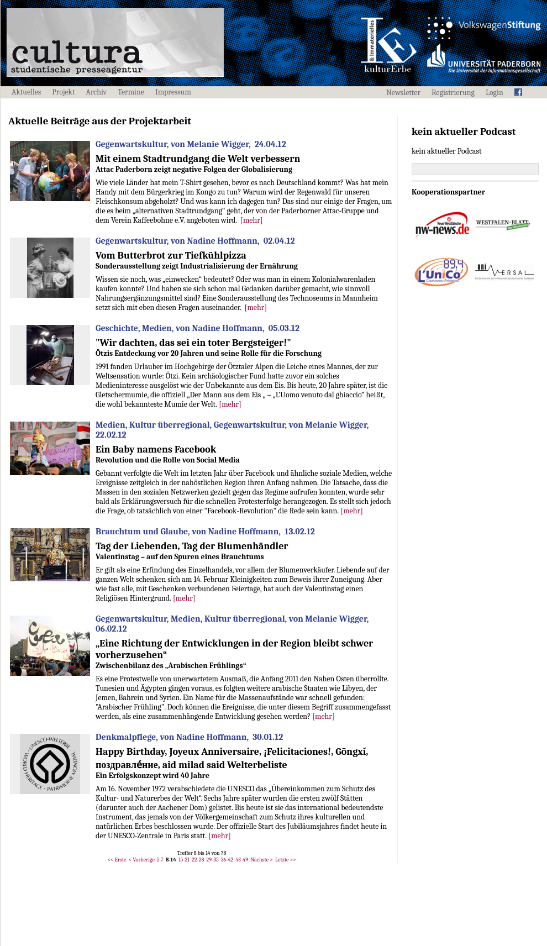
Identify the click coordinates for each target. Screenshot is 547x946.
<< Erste (116, 859)
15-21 (184, 859)
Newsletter (403, 92)
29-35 (213, 859)
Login (494, 92)
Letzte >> (285, 859)
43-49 (241, 859)
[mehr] (251, 220)
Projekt (63, 92)
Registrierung (453, 92)
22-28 (198, 859)
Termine (131, 92)
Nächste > (261, 859)
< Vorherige (142, 859)
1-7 (160, 859)
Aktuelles (26, 92)
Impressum (173, 92)
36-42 (227, 859)
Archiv (96, 92)
